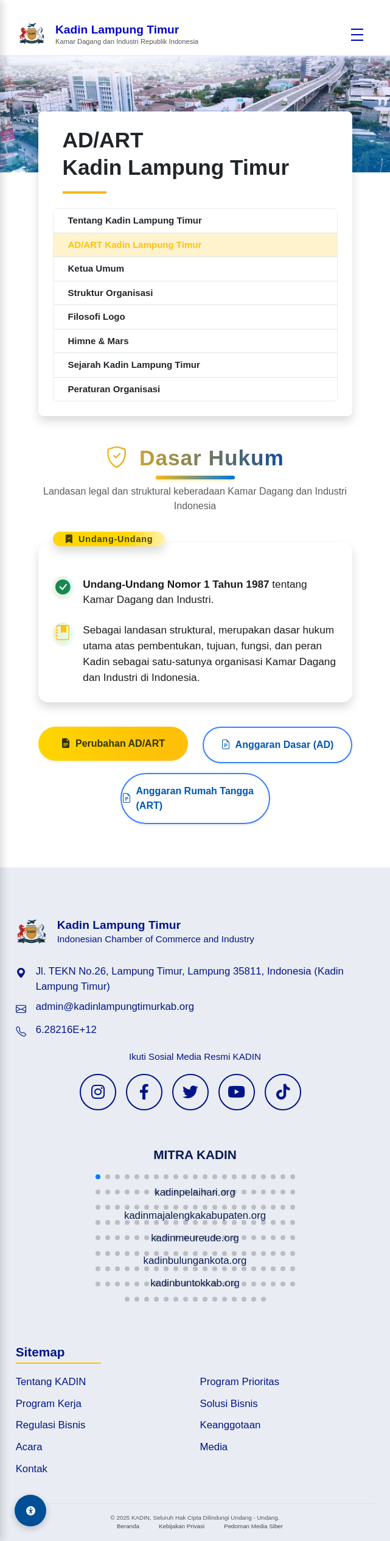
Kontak (31, 1469)
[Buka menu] (357, 34)
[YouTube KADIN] (236, 1092)
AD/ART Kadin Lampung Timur (135, 244)
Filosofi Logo (96, 316)
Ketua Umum (96, 268)
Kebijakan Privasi (181, 1526)
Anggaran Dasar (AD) (277, 787)
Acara (29, 1447)
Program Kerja (49, 1403)
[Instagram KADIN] (98, 1092)
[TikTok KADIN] (283, 1092)
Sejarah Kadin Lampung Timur (134, 364)
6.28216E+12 (66, 1029)
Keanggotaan (230, 1425)
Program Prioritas (240, 1382)
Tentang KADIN (51, 1382)
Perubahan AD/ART (113, 785)
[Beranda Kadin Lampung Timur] (108, 34)
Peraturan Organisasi (114, 389)
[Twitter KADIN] (190, 1092)
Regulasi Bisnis (51, 1425)
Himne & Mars (98, 341)
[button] (98, 1176)
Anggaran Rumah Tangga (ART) (188, 840)
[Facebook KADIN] (144, 1092)
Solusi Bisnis (229, 1403)
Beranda (128, 1526)
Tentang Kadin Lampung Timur (135, 220)
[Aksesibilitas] (30, 1510)
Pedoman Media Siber (253, 1526)
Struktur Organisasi (110, 292)
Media (214, 1447)
